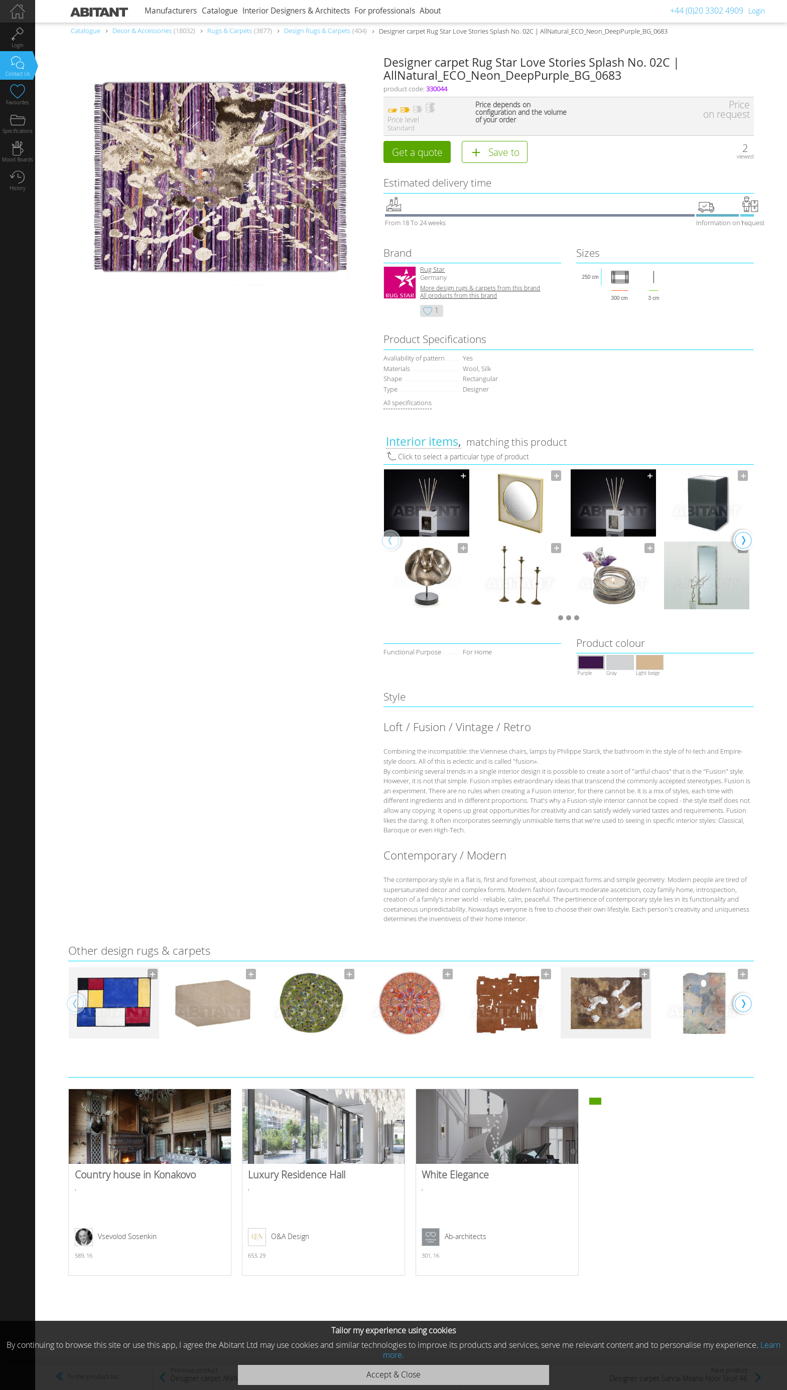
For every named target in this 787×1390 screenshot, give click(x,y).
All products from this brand (458, 295)
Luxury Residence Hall (323, 1182)
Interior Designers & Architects (296, 11)
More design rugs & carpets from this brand (480, 288)
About (430, 11)
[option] (426, 539)
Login (756, 11)
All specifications (407, 402)
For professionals (384, 11)
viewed (745, 156)
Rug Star (432, 269)
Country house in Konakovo (150, 1182)
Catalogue (220, 11)
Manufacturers (171, 11)
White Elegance (497, 1182)
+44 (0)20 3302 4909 (706, 10)
